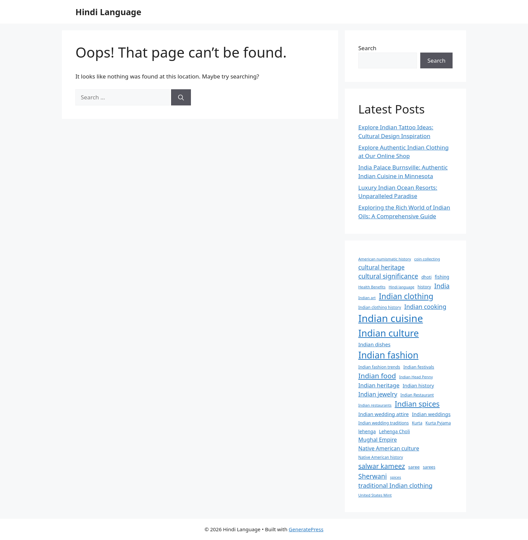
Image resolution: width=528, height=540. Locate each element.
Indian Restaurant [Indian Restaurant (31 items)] (417, 395)
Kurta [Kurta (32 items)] (417, 423)
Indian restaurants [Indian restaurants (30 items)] (375, 405)
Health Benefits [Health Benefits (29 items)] (372, 286)
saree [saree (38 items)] (414, 467)
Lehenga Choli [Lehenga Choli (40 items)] (394, 431)
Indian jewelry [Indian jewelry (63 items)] (377, 394)
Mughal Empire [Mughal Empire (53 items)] (377, 439)
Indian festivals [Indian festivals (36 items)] (418, 367)
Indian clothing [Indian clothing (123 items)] (406, 296)
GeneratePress (306, 529)
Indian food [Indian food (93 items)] (377, 375)
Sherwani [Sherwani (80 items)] (372, 476)
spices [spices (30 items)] (395, 477)
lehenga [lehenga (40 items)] (367, 431)
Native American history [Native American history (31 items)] (380, 457)
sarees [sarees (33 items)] (429, 467)
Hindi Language (108, 12)
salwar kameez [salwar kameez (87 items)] (381, 466)
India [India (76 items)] (442, 286)
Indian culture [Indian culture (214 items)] (388, 333)
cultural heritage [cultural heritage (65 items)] (381, 267)
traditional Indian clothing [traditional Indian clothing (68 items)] (395, 485)
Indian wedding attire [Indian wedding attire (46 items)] (383, 414)
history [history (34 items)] (424, 287)
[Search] (181, 97)
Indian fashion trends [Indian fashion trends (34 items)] (379, 367)
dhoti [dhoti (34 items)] (426, 277)
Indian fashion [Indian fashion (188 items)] (388, 355)
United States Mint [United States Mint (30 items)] (375, 495)
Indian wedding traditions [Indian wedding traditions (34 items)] (383, 423)
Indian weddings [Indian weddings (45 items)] (431, 414)
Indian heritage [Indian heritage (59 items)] (378, 385)
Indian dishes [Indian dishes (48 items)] (374, 344)
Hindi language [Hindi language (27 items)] (401, 287)
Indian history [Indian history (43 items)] (418, 385)
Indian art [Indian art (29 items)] (367, 297)
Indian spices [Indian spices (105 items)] (417, 404)
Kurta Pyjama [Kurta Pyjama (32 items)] (438, 423)
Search (367, 48)
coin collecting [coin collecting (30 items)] (427, 258)
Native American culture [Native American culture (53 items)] (388, 448)
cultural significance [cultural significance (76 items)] (388, 276)
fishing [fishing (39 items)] (442, 277)
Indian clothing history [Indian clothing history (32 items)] (379, 307)
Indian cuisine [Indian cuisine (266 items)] (390, 318)
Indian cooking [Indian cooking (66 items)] (425, 307)
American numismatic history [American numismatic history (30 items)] (384, 258)
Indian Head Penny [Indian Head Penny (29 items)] (416, 376)
